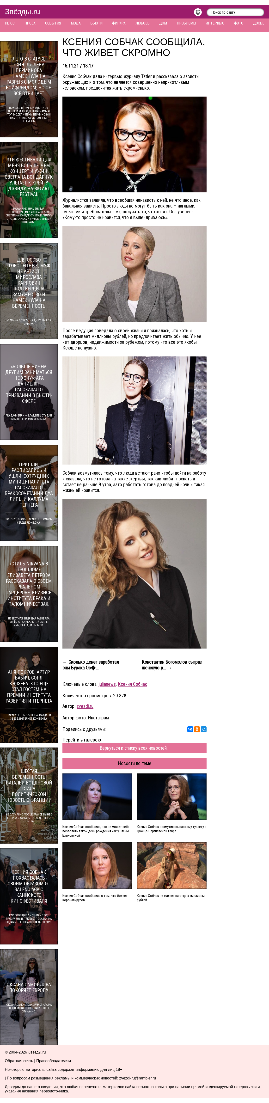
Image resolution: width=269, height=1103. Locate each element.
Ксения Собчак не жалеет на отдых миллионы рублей (171, 898)
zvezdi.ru (85, 706)
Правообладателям (53, 1061)
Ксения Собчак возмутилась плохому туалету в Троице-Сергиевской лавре (171, 829)
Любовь (142, 23)
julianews (107, 684)
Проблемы (186, 23)
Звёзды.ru (22, 11)
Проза (30, 23)
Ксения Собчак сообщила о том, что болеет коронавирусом (95, 898)
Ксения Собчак (132, 684)
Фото (238, 23)
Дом (163, 23)
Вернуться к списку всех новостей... (135, 748)
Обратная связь (19, 1061)
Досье (258, 23)
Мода (76, 23)
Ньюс (10, 23)
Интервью (215, 23)
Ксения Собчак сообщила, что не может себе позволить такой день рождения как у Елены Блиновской (95, 831)
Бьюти (97, 23)
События (53, 23)
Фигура (119, 23)
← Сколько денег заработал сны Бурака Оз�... (90, 665)
